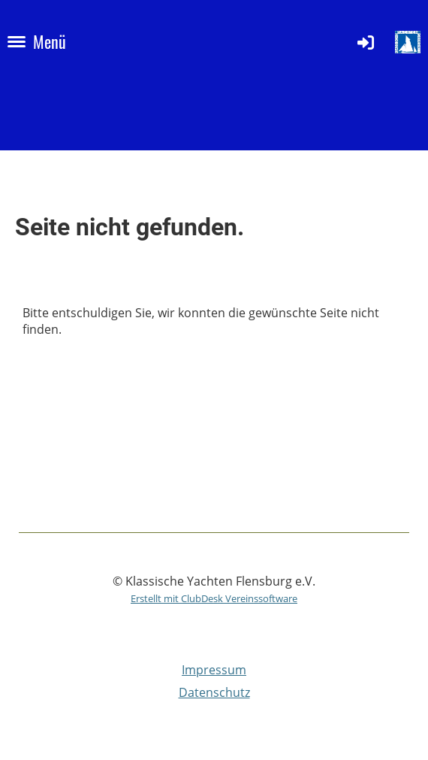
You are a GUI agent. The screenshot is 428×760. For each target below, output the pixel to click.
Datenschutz (214, 692)
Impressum (214, 670)
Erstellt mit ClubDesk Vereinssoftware (214, 598)
